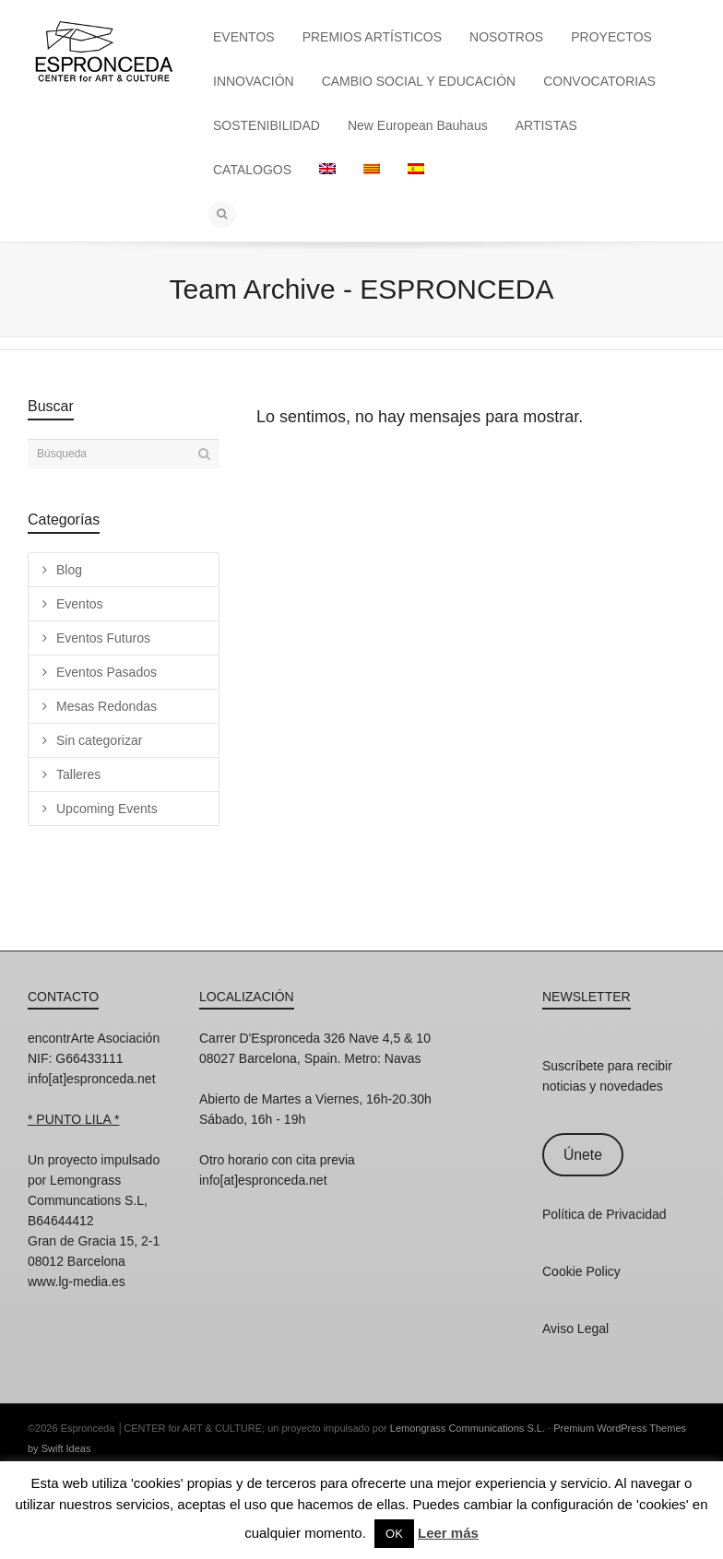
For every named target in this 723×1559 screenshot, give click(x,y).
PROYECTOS (611, 37)
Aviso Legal (575, 1328)
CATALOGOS (252, 169)
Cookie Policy (581, 1271)
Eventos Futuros (103, 638)
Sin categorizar (99, 740)
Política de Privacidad (604, 1214)
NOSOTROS (506, 37)
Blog (69, 569)
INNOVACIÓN (253, 81)
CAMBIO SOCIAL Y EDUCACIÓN (419, 81)
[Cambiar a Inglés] (327, 169)
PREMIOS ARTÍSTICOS (372, 37)
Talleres (78, 774)
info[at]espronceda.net (92, 1078)
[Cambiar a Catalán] (371, 169)
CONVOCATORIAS (599, 81)
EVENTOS (244, 37)
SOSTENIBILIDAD (266, 125)
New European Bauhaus (418, 125)
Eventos (79, 603)
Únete (582, 1155)
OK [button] (394, 1534)
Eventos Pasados (106, 672)
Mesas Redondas (106, 706)
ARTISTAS (546, 125)
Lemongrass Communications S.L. (467, 1428)
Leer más (448, 1533)
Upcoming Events (107, 808)
